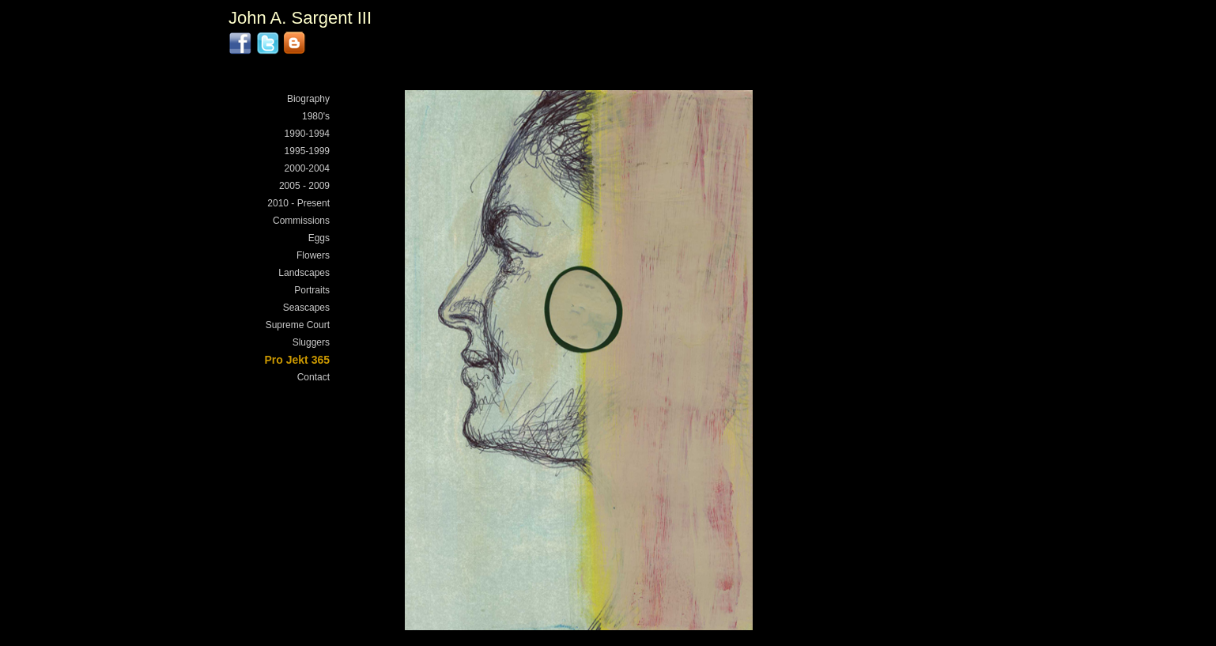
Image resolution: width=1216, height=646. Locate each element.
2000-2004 (307, 168)
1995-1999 (307, 151)
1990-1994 (307, 133)
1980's (316, 116)
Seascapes (306, 307)
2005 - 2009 (304, 185)
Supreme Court (298, 325)
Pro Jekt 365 (297, 359)
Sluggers (311, 342)
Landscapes (304, 272)
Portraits (312, 290)
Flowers (313, 255)
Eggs (319, 238)
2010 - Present (298, 203)
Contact (313, 377)
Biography (308, 98)
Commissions (301, 220)
